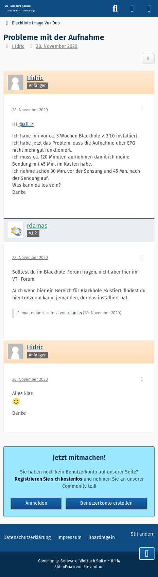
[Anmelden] (132, 8)
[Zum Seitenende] (147, 553)
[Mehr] (141, 110)
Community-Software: (79, 561)
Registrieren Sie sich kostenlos (48, 479)
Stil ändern (143, 534)
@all (23, 124)
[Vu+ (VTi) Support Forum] (19, 8)
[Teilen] (148, 59)
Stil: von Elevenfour (79, 566)
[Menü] (149, 8)
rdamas (75, 313)
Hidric (18, 46)
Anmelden (36, 503)
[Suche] (115, 8)
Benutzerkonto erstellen (106, 503)
